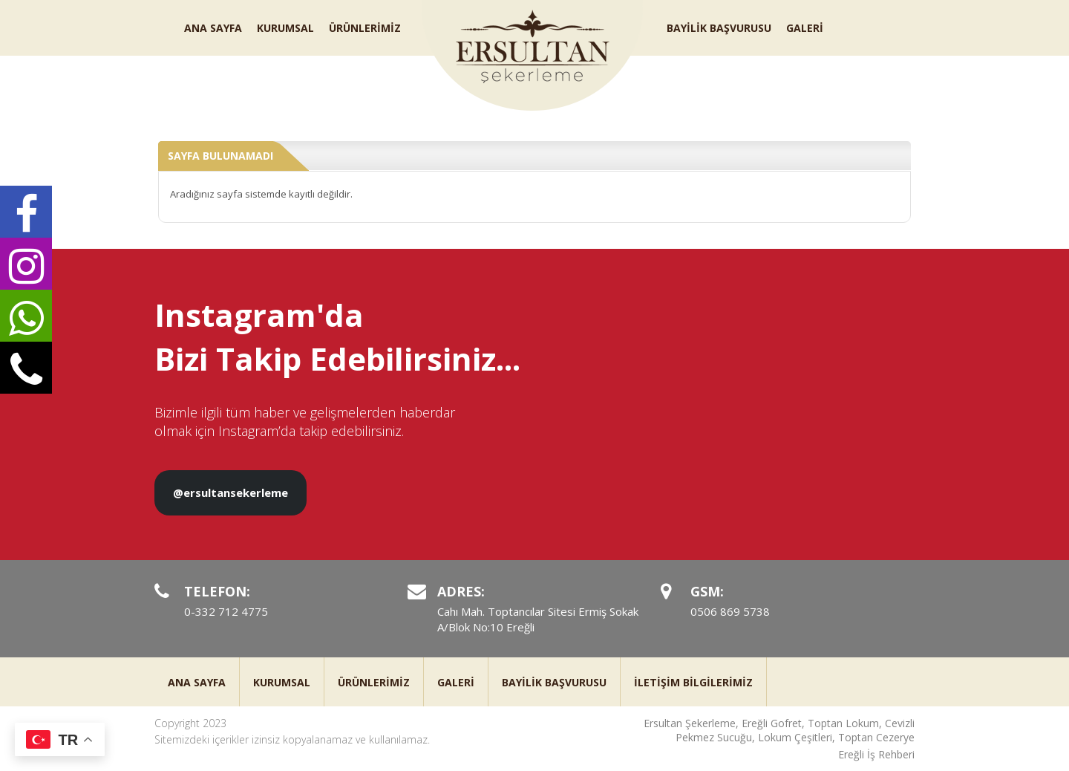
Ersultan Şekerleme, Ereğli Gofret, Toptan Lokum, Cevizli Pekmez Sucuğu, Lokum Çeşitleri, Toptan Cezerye (779, 730)
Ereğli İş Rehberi (876, 754)
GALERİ (804, 28)
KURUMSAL (285, 28)
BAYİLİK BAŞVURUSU (719, 28)
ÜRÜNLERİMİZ (365, 28)
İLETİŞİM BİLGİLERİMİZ (693, 682)
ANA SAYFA (213, 28)
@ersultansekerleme (230, 492)
